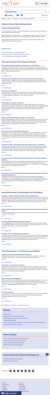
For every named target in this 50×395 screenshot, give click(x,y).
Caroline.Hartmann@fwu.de (23, 305)
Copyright (21, 382)
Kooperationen (6, 384)
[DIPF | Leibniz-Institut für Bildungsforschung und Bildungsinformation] (44, 15)
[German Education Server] (9, 15)
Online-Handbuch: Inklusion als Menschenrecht (14, 342)
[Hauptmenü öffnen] (43, 3)
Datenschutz (21, 384)
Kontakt (4, 386)
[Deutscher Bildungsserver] (11, 3)
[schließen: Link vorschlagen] (19, 393)
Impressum (5, 387)
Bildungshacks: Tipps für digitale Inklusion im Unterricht (16, 318)
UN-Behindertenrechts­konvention (11, 360)
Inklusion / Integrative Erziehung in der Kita (13, 358)
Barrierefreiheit (22, 386)
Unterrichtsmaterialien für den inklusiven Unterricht (14, 52)
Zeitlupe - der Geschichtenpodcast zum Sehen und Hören (16, 338)
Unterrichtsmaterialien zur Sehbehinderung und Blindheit (15, 56)
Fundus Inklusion (7, 314)
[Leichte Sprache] (21, 15)
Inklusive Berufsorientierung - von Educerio (13, 324)
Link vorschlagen (22, 389)
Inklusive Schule (15, 18)
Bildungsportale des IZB (24, 391)
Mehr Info (4, 72)
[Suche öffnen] (37, 3)
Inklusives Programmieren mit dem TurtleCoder (14, 316)
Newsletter (5, 389)
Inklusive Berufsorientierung (10, 320)
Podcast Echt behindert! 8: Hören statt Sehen (13, 344)
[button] (47, 354)
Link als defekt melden (6, 75)
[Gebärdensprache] (18, 15)
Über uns (4, 382)
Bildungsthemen (11, 12)
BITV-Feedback (22, 387)
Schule (5, 18)
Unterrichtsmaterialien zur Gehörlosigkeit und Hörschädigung (16, 54)
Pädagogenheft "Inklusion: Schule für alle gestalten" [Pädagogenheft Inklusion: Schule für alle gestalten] (15, 340)
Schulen (9, 18)
